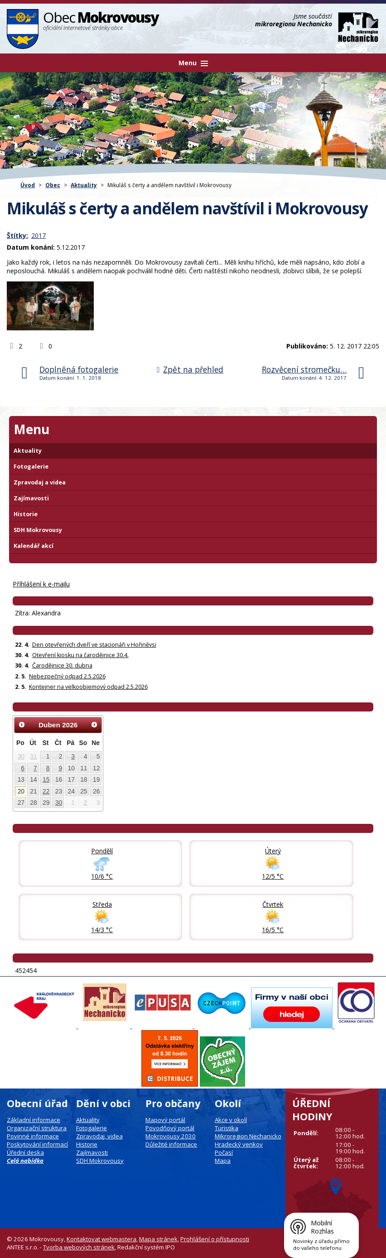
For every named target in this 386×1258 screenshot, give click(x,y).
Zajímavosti (31, 498)
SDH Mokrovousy (38, 530)
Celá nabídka (25, 1160)
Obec (52, 185)
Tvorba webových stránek (79, 1247)
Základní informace (33, 1120)
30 (21, 756)
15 (46, 779)
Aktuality (84, 185)
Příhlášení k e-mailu (41, 584)
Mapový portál (165, 1120)
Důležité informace (171, 1144)
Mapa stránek (158, 1239)
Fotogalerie (31, 466)
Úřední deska (25, 1152)
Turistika (226, 1128)
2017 (38, 235)
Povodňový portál (169, 1128)
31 (33, 756)
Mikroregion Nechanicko (248, 1136)
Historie (26, 514)
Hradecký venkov (239, 1144)
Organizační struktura (37, 1128)
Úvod (27, 185)
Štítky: (17, 235)
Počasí (224, 1152)
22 (46, 791)
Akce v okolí (231, 1120)
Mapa (223, 1160)
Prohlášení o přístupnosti (214, 1239)
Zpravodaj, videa (99, 1136)
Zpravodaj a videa (40, 482)
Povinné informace (33, 1136)
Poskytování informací (37, 1144)
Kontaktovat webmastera (101, 1239)
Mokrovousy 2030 (170, 1136)
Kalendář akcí (33, 546)
